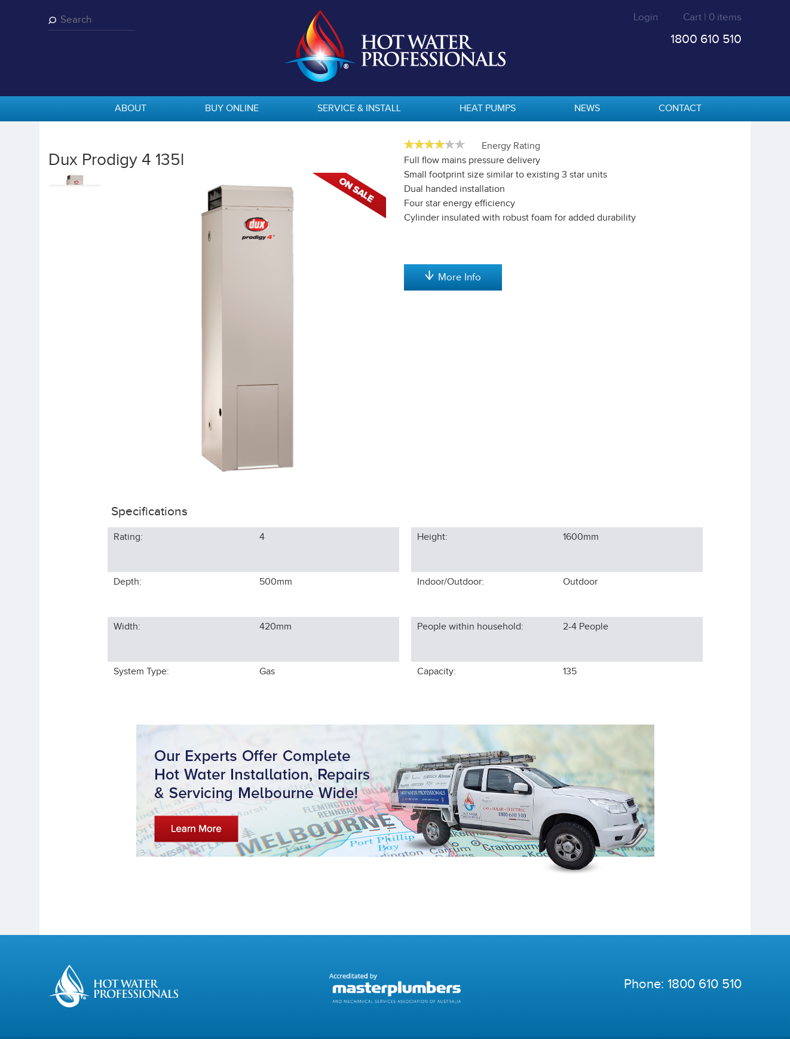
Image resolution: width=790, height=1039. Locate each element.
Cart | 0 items (712, 17)
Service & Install (359, 108)
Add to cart (452, 245)
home (63, 109)
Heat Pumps (488, 108)
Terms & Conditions (300, 1020)
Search (54, 20)
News (587, 108)
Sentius (728, 1020)
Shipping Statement (384, 1020)
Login (645, 17)
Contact (680, 108)
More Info (453, 399)
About (130, 108)
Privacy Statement (217, 1020)
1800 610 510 (706, 39)
